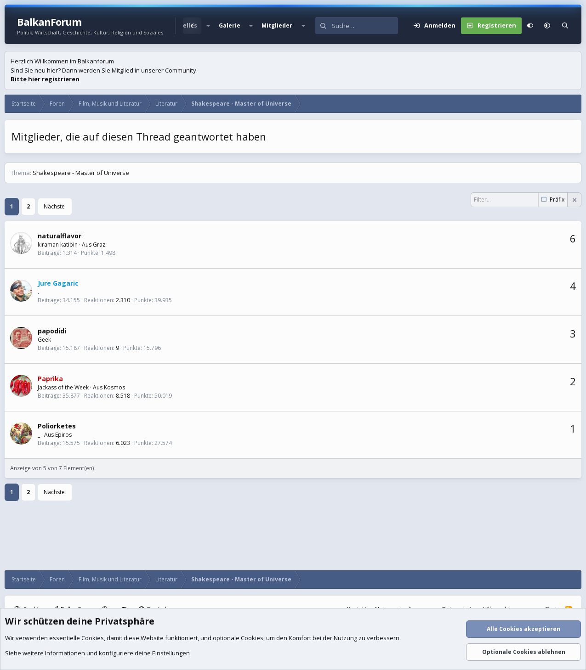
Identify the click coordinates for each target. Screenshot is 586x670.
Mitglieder (277, 25)
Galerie (229, 25)
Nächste (54, 206)
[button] (208, 25)
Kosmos (114, 387)
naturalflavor (59, 235)
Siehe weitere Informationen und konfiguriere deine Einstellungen (97, 653)
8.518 (123, 396)
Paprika (50, 378)
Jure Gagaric (58, 283)
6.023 (123, 443)
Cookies (92, 638)
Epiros (63, 435)
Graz (99, 244)
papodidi (52, 331)
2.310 (123, 300)
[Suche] (365, 25)
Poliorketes (57, 426)
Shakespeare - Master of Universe (81, 173)
